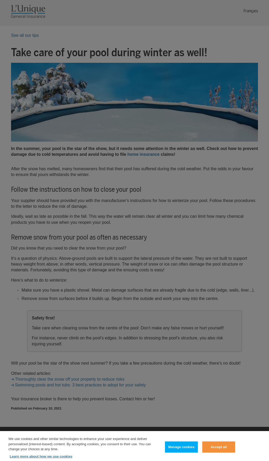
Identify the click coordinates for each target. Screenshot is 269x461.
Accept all (219, 449)
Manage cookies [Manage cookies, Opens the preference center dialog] (181, 449)
